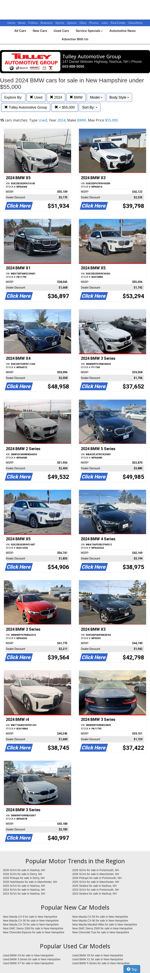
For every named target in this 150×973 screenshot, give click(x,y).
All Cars (20, 30)
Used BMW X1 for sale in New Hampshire (97, 959)
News (22, 23)
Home (11, 23)
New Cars (40, 30)
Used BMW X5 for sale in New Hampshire (97, 955)
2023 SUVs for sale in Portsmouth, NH (95, 889)
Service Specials (89, 30)
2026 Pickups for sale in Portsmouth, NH (96, 877)
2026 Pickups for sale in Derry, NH (24, 877)
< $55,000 (64, 107)
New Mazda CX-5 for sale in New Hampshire (30, 916)
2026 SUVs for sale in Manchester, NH (95, 874)
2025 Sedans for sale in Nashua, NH (94, 885)
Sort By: (89, 107)
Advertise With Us (75, 39)
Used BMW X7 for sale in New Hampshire (28, 963)
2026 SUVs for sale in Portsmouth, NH (95, 870)
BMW (76, 97)
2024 (56, 97)
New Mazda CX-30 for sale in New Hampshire (31, 920)
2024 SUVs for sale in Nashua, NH (24, 889)
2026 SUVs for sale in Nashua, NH (24, 870)
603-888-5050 (73, 66)
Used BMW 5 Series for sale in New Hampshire (101, 963)
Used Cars (61, 30)
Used (36, 97)
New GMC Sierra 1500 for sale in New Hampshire (33, 928)
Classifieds (135, 23)
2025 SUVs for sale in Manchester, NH (95, 881)
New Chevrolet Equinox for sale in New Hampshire (33, 932)
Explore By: (13, 97)
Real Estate (118, 23)
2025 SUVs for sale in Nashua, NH (24, 885)
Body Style (119, 97)
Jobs (105, 23)
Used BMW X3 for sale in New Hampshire (28, 955)
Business (47, 23)
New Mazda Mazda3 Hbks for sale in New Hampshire (104, 924)
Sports (60, 23)
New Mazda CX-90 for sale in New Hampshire (100, 920)
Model (96, 97)
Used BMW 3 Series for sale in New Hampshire (31, 959)
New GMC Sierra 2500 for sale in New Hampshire (102, 928)
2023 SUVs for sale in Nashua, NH (24, 893)
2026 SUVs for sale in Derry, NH (22, 874)
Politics (33, 23)
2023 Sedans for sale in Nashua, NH (94, 893)
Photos (94, 23)
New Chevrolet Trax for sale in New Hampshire (100, 932)
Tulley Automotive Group (25, 107)
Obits (83, 23)
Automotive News (122, 30)
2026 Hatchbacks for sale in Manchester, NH (30, 881)
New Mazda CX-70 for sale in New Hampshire (31, 924)
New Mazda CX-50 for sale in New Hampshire (100, 916)
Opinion (72, 23)
